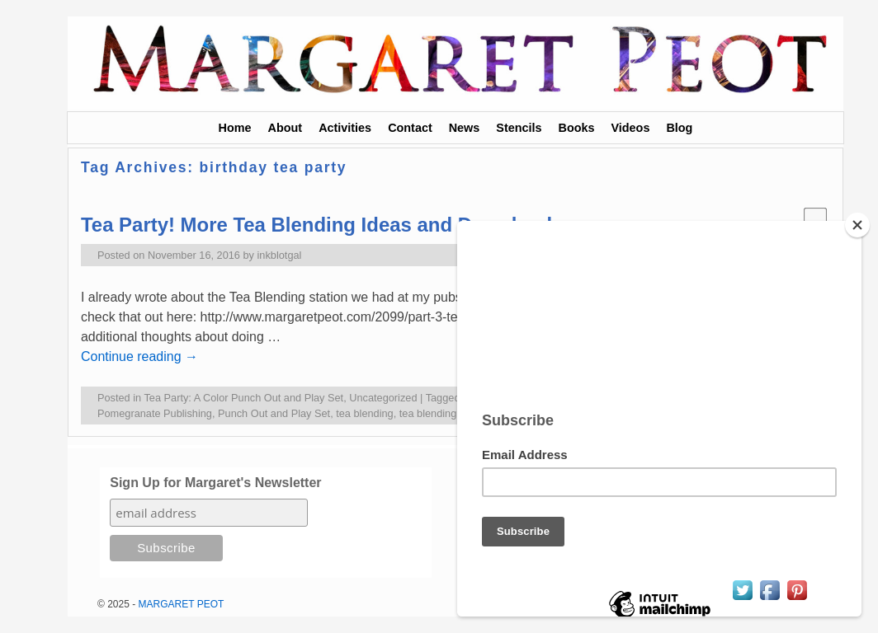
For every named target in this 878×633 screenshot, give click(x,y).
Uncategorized (383, 398)
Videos (630, 127)
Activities (345, 127)
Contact (410, 127)
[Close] (864, 225)
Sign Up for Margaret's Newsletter (215, 483)
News (464, 127)
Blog (679, 127)
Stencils (518, 127)
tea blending (364, 413)
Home (235, 127)
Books (577, 127)
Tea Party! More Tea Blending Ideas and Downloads (322, 224)
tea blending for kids (446, 413)
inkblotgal (279, 255)
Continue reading (139, 356)
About (285, 127)
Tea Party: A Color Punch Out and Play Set (243, 398)
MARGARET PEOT (181, 604)
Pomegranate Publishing (154, 413)
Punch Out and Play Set (274, 413)
